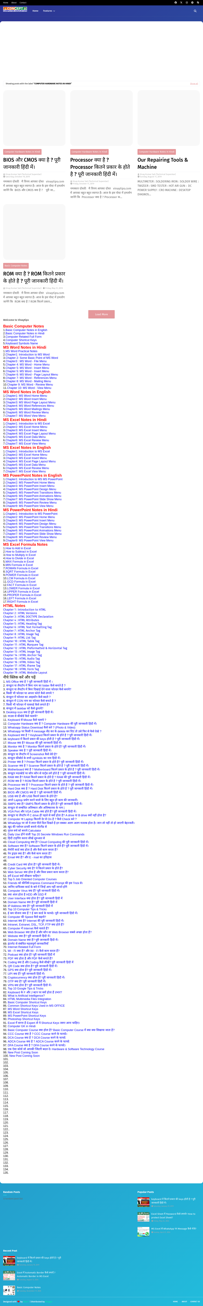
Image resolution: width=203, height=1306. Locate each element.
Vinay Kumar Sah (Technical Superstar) (23, 174)
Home (5, 3)
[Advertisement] (101, 54)
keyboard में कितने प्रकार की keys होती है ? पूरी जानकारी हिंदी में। (39, 1259)
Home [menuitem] (35, 11)
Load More (101, 314)
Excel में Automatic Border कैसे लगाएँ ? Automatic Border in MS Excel (36, 1274)
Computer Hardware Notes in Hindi (22, 151)
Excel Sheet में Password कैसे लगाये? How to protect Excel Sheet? (173, 1215)
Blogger (48, 1301)
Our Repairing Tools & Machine (163, 163)
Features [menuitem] (47, 11)
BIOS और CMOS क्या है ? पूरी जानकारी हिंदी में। (31, 163)
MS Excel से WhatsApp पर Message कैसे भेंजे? (173, 1228)
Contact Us (195, 1302)
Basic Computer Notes (16, 265)
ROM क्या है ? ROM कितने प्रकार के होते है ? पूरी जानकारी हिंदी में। (34, 277)
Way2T (26, 1301)
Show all (194, 83)
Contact (23, 3)
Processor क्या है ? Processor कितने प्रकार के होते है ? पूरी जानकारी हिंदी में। (100, 167)
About (13, 3)
